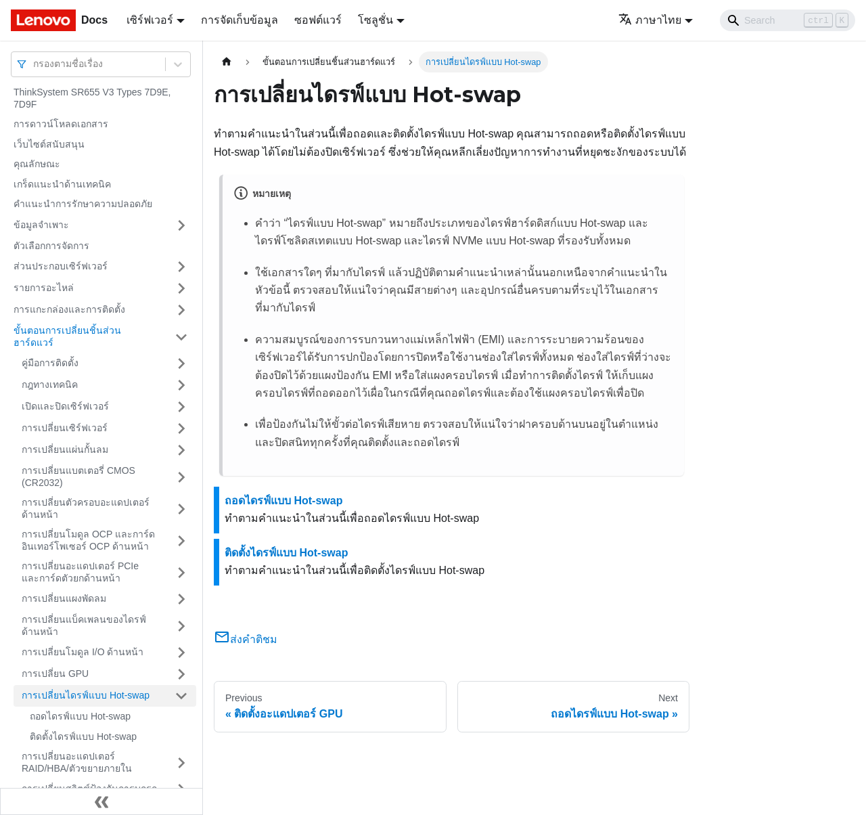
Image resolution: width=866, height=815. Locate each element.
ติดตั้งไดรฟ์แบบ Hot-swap (83, 736)
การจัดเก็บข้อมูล (239, 20)
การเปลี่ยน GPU (55, 673)
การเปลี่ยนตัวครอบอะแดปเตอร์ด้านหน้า (86, 508)
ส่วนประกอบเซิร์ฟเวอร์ (61, 266)
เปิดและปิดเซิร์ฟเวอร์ (65, 406)
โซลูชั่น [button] (375, 20)
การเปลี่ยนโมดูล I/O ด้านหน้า (82, 651)
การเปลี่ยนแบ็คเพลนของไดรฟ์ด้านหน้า (84, 625)
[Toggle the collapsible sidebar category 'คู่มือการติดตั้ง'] (181, 363)
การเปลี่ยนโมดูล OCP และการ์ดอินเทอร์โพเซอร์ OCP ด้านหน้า (88, 540)
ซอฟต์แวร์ (318, 20)
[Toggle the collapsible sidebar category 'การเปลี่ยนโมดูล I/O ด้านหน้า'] (181, 652)
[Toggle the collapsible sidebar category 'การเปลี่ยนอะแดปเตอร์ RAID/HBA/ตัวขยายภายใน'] (181, 762)
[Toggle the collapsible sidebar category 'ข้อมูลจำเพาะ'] (181, 225)
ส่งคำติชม (245, 639)
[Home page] (227, 61)
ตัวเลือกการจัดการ (51, 245)
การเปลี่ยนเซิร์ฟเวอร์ (65, 427)
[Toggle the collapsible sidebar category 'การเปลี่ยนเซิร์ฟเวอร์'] (181, 428)
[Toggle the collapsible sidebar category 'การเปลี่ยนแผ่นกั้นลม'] (181, 450)
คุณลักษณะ (37, 163)
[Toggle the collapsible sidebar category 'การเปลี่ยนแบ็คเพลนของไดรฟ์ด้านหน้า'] (181, 626)
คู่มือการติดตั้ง (50, 362)
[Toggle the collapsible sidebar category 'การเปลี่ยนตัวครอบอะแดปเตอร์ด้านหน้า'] (181, 509)
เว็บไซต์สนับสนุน (49, 144)
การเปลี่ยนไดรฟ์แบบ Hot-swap (86, 695)
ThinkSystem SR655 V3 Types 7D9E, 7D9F (92, 98)
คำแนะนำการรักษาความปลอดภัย (83, 203)
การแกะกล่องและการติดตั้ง (69, 309)
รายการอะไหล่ (44, 287)
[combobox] (34, 64)
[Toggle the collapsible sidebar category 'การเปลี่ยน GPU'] (181, 674)
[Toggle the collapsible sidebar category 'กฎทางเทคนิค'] (181, 385)
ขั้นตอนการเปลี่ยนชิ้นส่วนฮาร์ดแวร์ (67, 336)
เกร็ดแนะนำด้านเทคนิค (62, 184)
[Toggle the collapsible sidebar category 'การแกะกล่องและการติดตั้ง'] (181, 310)
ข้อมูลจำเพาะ (41, 224)
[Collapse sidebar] (101, 801)
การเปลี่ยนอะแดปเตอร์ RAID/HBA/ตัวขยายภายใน (77, 762)
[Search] (787, 20)
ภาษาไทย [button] (649, 20)
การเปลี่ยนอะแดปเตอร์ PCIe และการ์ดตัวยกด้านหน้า (80, 571)
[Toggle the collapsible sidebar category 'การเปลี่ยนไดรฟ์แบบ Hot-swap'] (181, 696)
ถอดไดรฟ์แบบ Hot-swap (80, 716)
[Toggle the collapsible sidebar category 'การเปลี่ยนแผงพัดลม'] (181, 599)
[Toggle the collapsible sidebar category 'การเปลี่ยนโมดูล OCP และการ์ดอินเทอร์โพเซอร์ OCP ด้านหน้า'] (181, 540)
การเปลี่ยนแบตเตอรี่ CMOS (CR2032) (78, 476)
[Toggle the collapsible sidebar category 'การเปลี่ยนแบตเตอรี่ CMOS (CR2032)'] (181, 477)
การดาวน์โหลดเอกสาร (61, 123)
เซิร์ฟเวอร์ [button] (150, 20)
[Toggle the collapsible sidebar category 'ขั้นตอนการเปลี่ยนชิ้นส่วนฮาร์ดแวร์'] (181, 337)
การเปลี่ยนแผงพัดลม (64, 598)
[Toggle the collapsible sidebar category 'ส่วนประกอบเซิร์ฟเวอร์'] (181, 267)
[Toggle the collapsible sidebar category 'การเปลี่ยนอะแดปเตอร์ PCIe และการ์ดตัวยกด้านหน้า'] (181, 572)
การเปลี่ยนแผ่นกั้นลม (65, 449)
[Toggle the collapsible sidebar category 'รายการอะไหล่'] (181, 288)
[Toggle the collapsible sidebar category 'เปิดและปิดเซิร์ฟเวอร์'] (181, 407)
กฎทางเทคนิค (50, 384)
